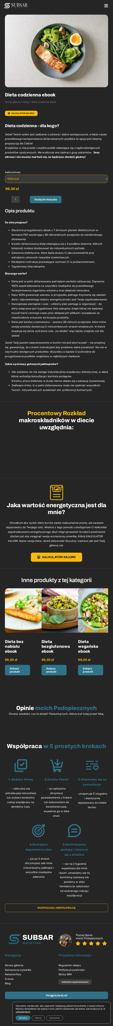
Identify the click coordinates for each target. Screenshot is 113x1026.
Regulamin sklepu (70, 965)
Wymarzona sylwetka (18, 969)
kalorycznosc (13, 172)
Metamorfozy (13, 974)
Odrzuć (38, 1018)
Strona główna (13, 102)
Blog (8, 983)
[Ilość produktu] (15, 199)
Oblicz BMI (65, 974)
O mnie (9, 979)
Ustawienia (54, 1018)
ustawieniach (23, 1011)
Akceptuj (23, 1018)
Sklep (26, 102)
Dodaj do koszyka (46, 199)
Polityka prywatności (72, 969)
